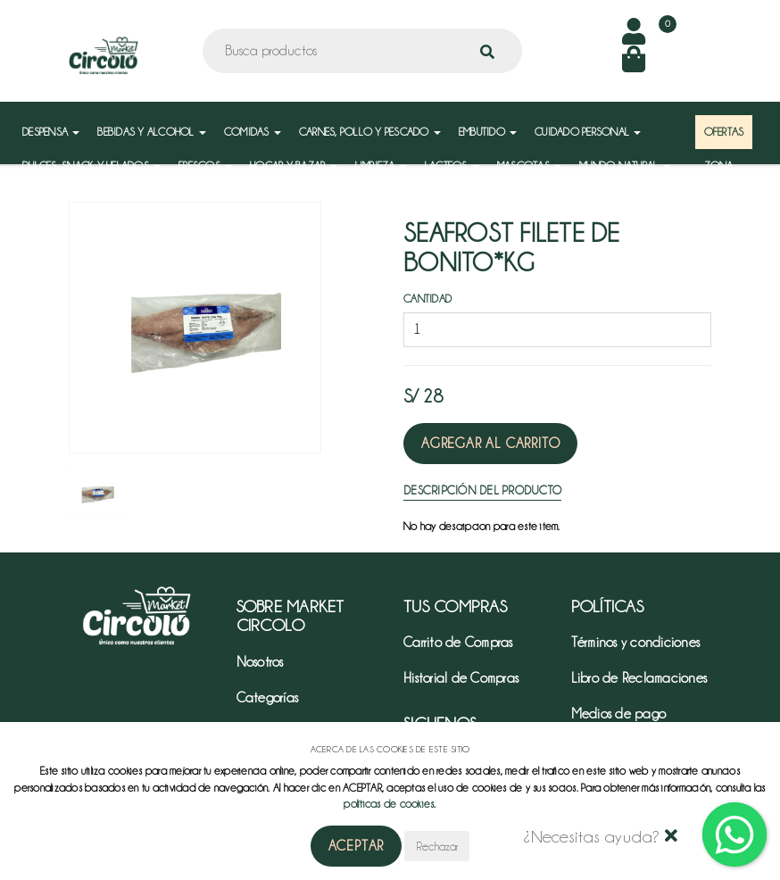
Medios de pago (619, 714)
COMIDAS (252, 131)
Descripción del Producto (482, 490)
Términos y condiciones (636, 642)
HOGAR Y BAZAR (293, 165)
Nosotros (260, 662)
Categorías (267, 698)
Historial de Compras (461, 678)
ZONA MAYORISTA (731, 174)
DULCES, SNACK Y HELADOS (91, 165)
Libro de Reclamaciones (639, 678)
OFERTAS (724, 131)
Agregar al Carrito (490, 443)
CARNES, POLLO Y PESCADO (370, 131)
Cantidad (427, 298)
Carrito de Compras (458, 642)
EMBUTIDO (488, 131)
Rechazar (437, 846)
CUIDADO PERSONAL (588, 131)
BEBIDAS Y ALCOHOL (151, 131)
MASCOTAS (529, 165)
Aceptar (356, 846)
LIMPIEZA (381, 165)
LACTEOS (452, 165)
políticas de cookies (389, 803)
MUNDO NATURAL (624, 165)
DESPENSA (50, 131)
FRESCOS (205, 165)
